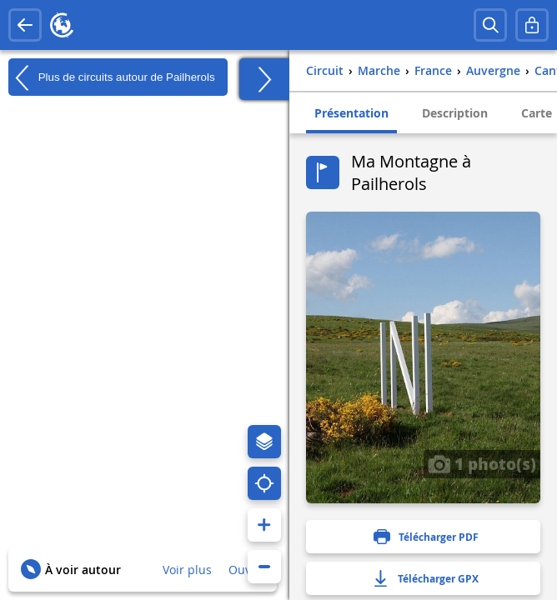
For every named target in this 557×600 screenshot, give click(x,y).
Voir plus (187, 570)
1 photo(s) (482, 463)
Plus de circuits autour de (111, 77)
